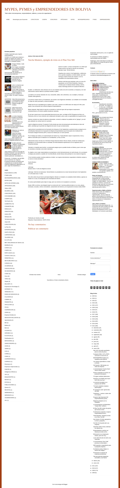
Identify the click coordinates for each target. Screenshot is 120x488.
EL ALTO (7, 240)
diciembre (96, 327)
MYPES (73, 19)
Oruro (6, 276)
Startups (7, 216)
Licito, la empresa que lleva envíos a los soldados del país (18, 86)
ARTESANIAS (64, 19)
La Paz (6, 227)
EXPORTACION (9, 229)
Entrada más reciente (35, 274)
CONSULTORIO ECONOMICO (100, 162)
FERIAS (7, 209)
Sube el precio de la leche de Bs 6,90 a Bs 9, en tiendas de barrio (105, 150)
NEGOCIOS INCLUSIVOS (11, 317)
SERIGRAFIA (8, 395)
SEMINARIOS (8, 392)
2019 (93, 309)
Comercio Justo (9, 255)
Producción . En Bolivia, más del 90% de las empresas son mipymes (14, 159)
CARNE (7, 353)
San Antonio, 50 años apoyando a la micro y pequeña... (102, 420)
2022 (93, 303)
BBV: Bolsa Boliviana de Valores (13, 242)
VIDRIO (7, 348)
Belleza (7, 325)
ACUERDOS (8, 266)
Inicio (59, 274)
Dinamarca (7, 364)
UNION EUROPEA (10, 343)
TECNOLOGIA (8, 219)
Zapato (6, 281)
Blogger (65, 484)
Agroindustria (8, 320)
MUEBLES (7, 245)
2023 (93, 300)
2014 (93, 321)
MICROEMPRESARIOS (83, 19)
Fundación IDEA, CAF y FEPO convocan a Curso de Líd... (101, 354)
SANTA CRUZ (46, 220)
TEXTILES (7, 201)
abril (95, 346)
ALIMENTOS (8, 203)
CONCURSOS (53, 19)
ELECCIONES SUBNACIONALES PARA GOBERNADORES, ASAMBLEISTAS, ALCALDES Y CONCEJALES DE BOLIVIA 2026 (102, 89)
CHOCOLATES (9, 268)
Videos (6, 188)
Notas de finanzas (97, 175)
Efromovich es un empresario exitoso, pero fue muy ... (101, 434)
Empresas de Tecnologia (11, 286)
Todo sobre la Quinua (98, 83)
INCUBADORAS (9, 271)
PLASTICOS (8, 335)
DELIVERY (7, 284)
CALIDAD (7, 330)
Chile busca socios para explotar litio (101, 205)
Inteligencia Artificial (10, 372)
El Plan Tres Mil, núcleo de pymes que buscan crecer (102, 409)
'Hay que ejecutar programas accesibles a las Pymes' (100, 457)
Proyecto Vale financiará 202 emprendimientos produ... (100, 397)
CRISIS (7, 312)
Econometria (95, 102)
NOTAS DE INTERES (10, 183)
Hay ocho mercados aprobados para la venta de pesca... (101, 351)
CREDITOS (8, 211)
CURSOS (7, 263)
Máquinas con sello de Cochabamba (18, 131)
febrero (96, 460)
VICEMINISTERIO (9, 397)
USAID (6, 346)
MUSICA (7, 379)
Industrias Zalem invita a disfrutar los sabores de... (102, 427)
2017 (93, 314)
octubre (96, 332)
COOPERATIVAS (9, 359)
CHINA (6, 356)
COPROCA (8, 361)
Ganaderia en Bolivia (98, 147)
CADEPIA (44, 19)
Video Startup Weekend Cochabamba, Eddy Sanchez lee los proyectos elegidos (18, 79)
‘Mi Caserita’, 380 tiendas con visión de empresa (101, 366)
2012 (93, 325)
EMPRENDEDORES (105, 19)
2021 (93, 305)
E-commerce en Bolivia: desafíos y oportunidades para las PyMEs (99, 57)
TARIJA (7, 278)
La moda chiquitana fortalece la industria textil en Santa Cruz (17, 117)
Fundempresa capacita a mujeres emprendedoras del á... (102, 412)
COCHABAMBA (9, 196)
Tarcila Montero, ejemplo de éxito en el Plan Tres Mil (102, 416)
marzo (95, 348)
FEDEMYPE (8, 302)
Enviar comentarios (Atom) (61, 280)
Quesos (7, 387)
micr (6, 400)
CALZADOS (8, 297)
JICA (6, 374)
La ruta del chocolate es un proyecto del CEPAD (100, 383)
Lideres (7, 214)
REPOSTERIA (8, 340)
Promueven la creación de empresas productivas (100, 453)
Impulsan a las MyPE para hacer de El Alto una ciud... (101, 379)
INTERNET (8, 289)
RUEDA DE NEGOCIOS (11, 294)
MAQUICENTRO (9, 377)
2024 (93, 298)
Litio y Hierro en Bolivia (98, 203)
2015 (93, 319)
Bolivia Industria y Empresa (100, 131)
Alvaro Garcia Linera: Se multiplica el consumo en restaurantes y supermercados (101, 193)
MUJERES (7, 191)
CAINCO (7, 247)
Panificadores (8, 338)
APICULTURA (8, 304)
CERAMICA (8, 333)
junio (95, 341)
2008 (93, 472)
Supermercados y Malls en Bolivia (101, 190)
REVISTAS (7, 390)
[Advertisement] (59, 36)
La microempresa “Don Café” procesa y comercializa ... (100, 442)
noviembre (96, 330)
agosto (95, 337)
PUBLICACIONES (9, 384)
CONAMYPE (8, 206)
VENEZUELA (8, 291)
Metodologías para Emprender (20, 19)
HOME (8, 19)
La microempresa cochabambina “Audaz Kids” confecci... (101, 405)
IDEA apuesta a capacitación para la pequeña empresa (102, 446)
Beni (6, 328)
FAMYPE (7, 369)
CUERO (7, 250)
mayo (95, 343)
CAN (6, 351)
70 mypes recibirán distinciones (101, 376)
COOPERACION (9, 309)
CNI (6, 307)
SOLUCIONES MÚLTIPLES (106, 117)
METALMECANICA (10, 260)
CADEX (7, 273)
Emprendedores (38, 220)
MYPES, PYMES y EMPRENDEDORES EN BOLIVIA (48, 9)
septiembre (97, 334)
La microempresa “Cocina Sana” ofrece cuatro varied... (101, 369)
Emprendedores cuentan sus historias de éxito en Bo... (100, 431)
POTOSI (7, 382)
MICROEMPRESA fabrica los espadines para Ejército (101, 358)
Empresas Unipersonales (11, 366)
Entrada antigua (82, 274)
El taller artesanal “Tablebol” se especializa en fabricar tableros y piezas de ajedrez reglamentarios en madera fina (18, 146)
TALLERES (8, 237)
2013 (93, 323)
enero (95, 463)
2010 (93, 468)
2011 (93, 465)
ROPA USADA (8, 253)
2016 (93, 316)
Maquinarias (95, 116)
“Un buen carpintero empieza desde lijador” (100, 386)
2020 (93, 307)
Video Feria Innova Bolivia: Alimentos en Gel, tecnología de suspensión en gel (17, 110)
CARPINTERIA (9, 234)
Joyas (6, 222)
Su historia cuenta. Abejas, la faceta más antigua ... (100, 449)
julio (95, 339)
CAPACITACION (35, 19)
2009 (93, 470)
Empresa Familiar (9, 315)
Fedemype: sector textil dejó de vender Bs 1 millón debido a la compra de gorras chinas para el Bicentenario (101, 62)
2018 (93, 312)
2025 (93, 296)
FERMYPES (8, 258)
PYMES (95, 19)
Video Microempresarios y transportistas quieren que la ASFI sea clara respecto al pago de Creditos (18, 101)
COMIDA (7, 299)
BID (6, 322)
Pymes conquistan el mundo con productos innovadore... (101, 373)
